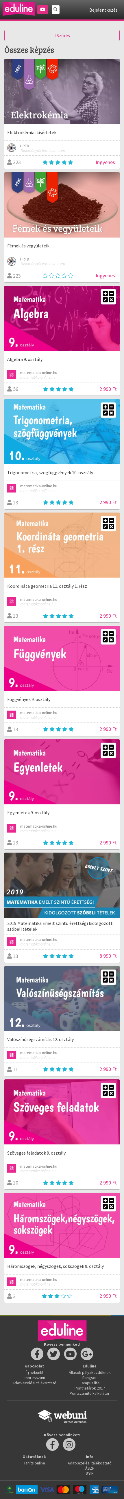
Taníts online (34, 1463)
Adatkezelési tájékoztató (34, 1382)
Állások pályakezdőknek (90, 1372)
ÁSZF (89, 1468)
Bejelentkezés (103, 10)
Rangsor (89, 1377)
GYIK (90, 1473)
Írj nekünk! (34, 1372)
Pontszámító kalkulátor (90, 1393)
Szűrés (62, 35)
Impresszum (34, 1377)
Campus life (89, 1382)
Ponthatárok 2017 (90, 1388)
